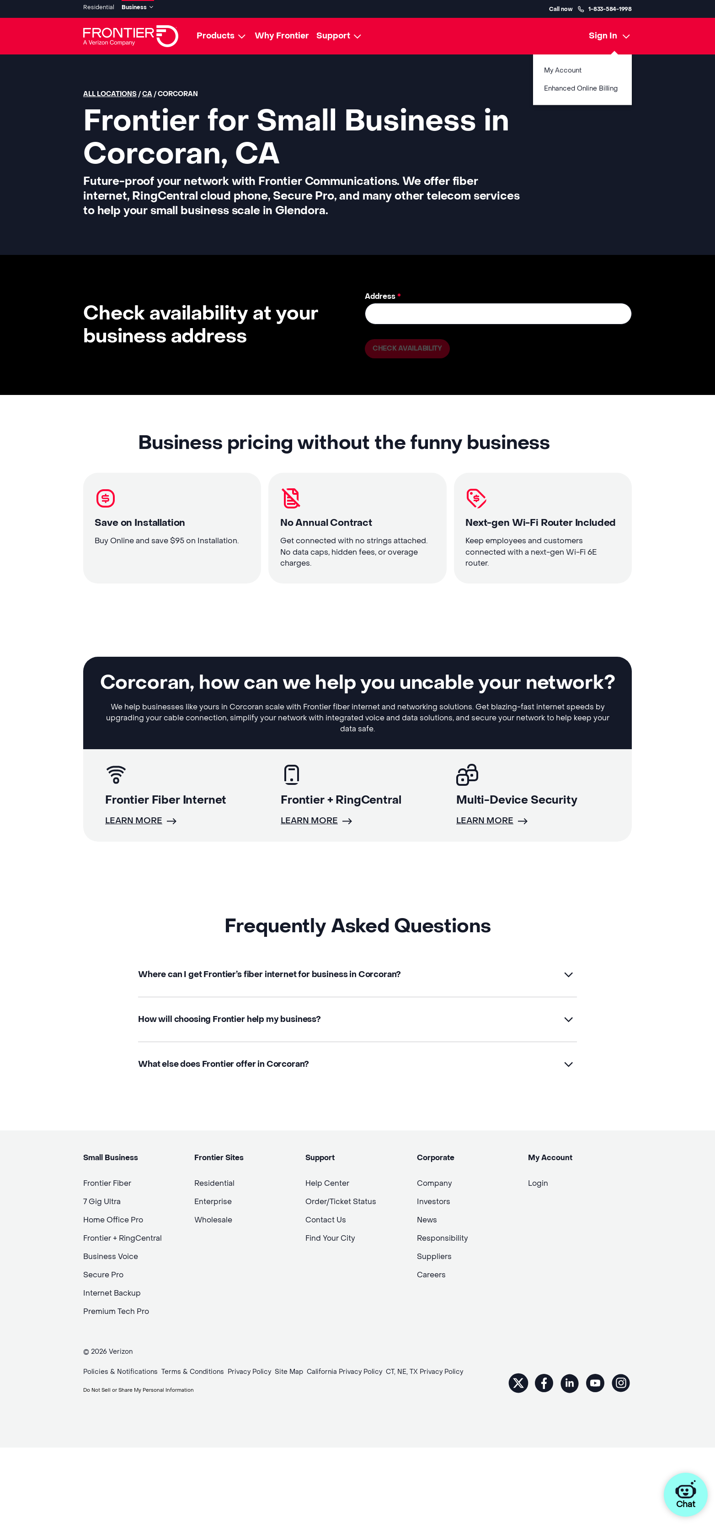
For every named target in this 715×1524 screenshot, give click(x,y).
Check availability (411, 346)
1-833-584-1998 (604, 7)
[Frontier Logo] (130, 33)
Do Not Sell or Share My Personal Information (154, 1415)
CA (147, 90)
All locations (110, 90)
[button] (357, 995)
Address (383, 293)
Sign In (603, 32)
